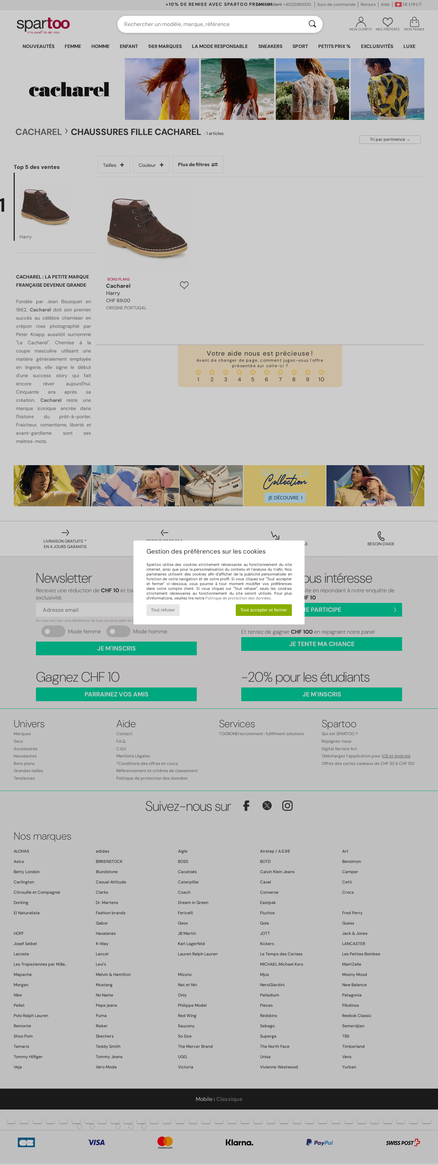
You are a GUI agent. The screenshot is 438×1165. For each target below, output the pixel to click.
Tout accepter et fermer (263, 609)
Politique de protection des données (238, 598)
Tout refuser (163, 609)
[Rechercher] (312, 24)
